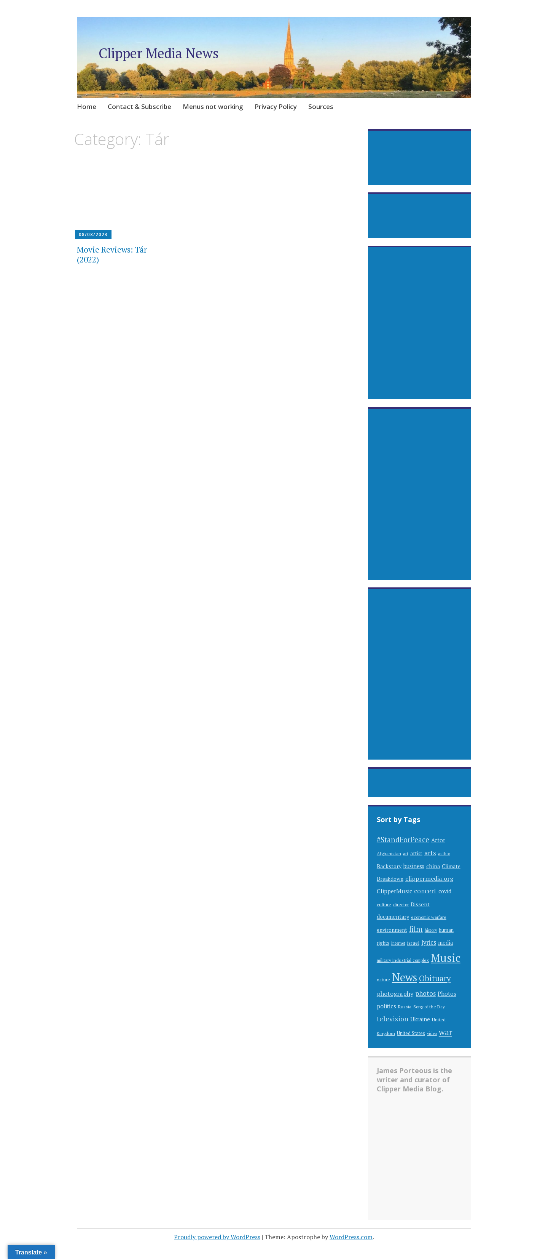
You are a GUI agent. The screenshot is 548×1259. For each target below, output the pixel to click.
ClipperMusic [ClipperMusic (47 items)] (394, 891)
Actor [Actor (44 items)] (438, 840)
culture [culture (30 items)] (384, 904)
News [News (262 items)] (404, 977)
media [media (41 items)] (445, 942)
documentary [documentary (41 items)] (393, 916)
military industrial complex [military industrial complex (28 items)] (403, 960)
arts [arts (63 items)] (430, 852)
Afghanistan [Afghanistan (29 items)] (389, 853)
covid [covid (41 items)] (444, 891)
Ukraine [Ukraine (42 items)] (420, 1019)
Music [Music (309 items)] (445, 957)
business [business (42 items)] (413, 866)
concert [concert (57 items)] (425, 891)
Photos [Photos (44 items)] (447, 993)
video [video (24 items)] (432, 1033)
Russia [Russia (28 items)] (404, 1006)
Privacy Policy (276, 106)
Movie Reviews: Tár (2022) (112, 254)
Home (86, 106)
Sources (320, 106)
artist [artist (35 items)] (416, 853)
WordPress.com (351, 1237)
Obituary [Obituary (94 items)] (435, 978)
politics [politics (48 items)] (386, 1006)
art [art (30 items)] (405, 853)
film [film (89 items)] (416, 929)
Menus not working (213, 106)
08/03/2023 (93, 234)
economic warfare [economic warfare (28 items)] (428, 917)
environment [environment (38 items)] (392, 929)
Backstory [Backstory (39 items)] (389, 866)
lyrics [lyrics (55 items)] (428, 942)
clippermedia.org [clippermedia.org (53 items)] (429, 878)
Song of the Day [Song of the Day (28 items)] (429, 1006)
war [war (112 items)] (445, 1031)
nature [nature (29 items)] (383, 979)
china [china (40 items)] (433, 866)
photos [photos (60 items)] (425, 993)
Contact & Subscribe (139, 106)
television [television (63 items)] (392, 1018)
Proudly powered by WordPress (217, 1237)
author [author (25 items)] (444, 853)
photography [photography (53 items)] (395, 993)
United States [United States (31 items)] (411, 1033)
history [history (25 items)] (431, 930)
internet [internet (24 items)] (398, 943)
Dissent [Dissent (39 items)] (420, 904)
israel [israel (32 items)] (413, 943)
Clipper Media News (159, 53)
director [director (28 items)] (401, 904)
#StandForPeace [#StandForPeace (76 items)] (403, 839)
